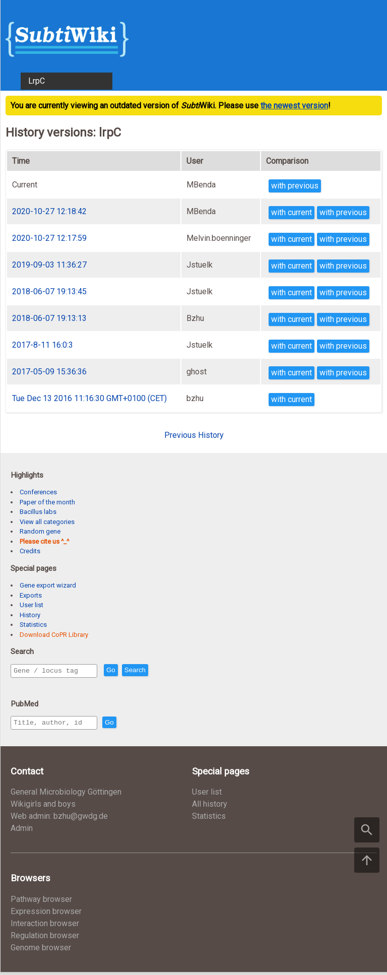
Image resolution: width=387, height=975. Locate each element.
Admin (22, 831)
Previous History (194, 435)
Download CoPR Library (54, 634)
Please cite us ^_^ (44, 541)
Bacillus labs (38, 511)
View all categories (47, 522)
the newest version (294, 105)
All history (209, 807)
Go (132, 671)
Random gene (40, 531)
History (30, 615)
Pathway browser (41, 902)
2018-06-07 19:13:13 (49, 318)
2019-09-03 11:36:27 (49, 265)
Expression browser (46, 914)
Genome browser (41, 950)
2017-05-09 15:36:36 (49, 371)
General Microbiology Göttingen (66, 795)
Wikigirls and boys (43, 807)
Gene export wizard (48, 585)
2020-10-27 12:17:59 (49, 238)
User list (31, 605)
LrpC (36, 81)
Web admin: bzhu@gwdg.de (59, 819)
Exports (31, 595)
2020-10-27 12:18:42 (49, 211)
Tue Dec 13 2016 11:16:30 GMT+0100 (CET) (89, 398)
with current (291, 212)
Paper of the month (47, 502)
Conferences (38, 492)
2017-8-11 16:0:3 (42, 345)
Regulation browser (45, 938)
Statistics (33, 624)
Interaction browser (45, 926)
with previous (294, 185)
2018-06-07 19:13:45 (49, 291)
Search (156, 671)
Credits (30, 551)
